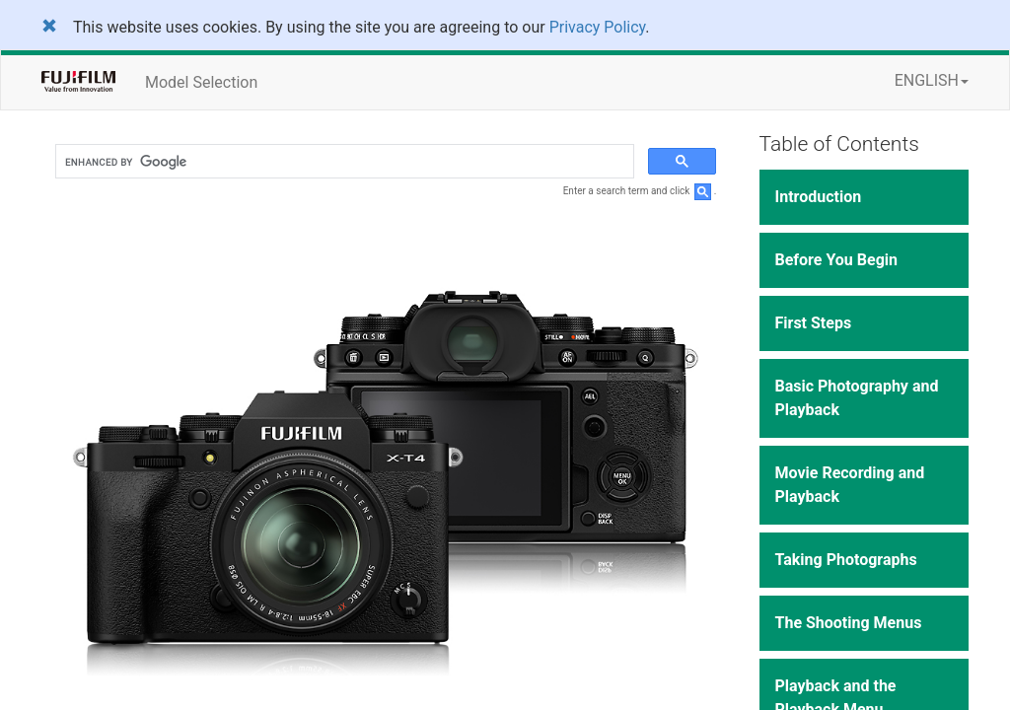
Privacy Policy (597, 27)
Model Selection (201, 82)
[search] (342, 162)
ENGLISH (932, 80)
